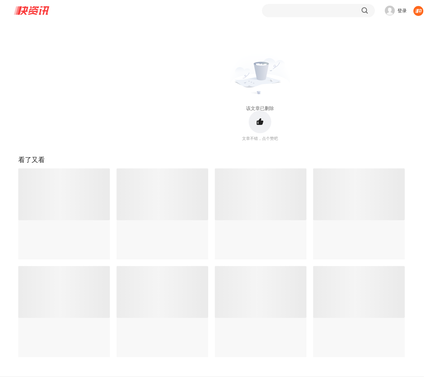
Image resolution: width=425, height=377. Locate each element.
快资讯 (32, 10)
